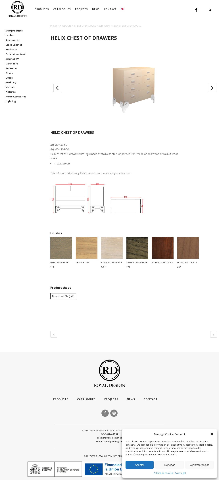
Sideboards (12, 40)
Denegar (169, 464)
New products (14, 30)
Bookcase (11, 49)
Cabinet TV (12, 58)
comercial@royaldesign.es (109, 441)
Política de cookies (163, 473)
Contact (151, 399)
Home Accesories (15, 96)
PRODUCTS (65, 25)
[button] (212, 434)
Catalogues (86, 399)
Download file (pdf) (63, 296)
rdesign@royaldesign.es (109, 437)
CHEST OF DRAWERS (85, 25)
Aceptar (139, 464)
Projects (111, 399)
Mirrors (9, 87)
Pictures (10, 91)
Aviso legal (180, 473)
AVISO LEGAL (97, 456)
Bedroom (11, 68)
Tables (9, 35)
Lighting (10, 101)
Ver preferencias (199, 464)
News (131, 399)
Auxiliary (10, 82)
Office (9, 77)
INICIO (53, 25)
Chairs (9, 73)
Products (60, 399)
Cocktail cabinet (15, 54)
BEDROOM (104, 25)
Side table (11, 63)
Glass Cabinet (13, 44)
